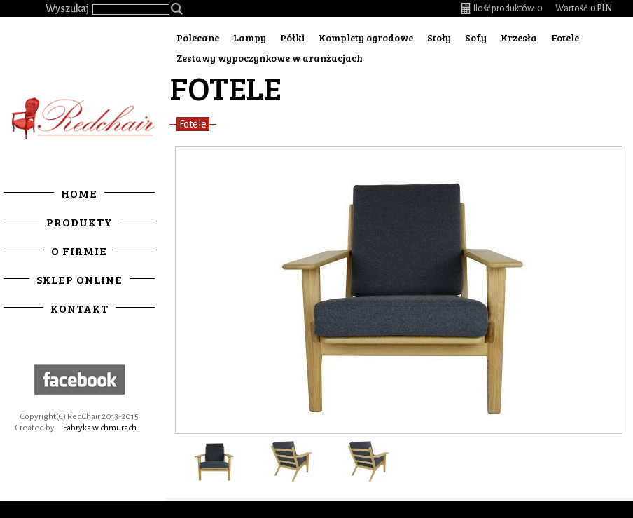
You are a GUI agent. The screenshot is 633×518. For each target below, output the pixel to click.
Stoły (439, 37)
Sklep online (79, 279)
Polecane (197, 37)
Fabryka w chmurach (100, 427)
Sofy (476, 37)
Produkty (79, 221)
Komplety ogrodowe (366, 37)
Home (79, 193)
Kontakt (79, 308)
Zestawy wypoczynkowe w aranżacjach (269, 57)
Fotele (565, 37)
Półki (292, 37)
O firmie (79, 250)
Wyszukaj (67, 8)
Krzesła (519, 37)
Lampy (249, 37)
